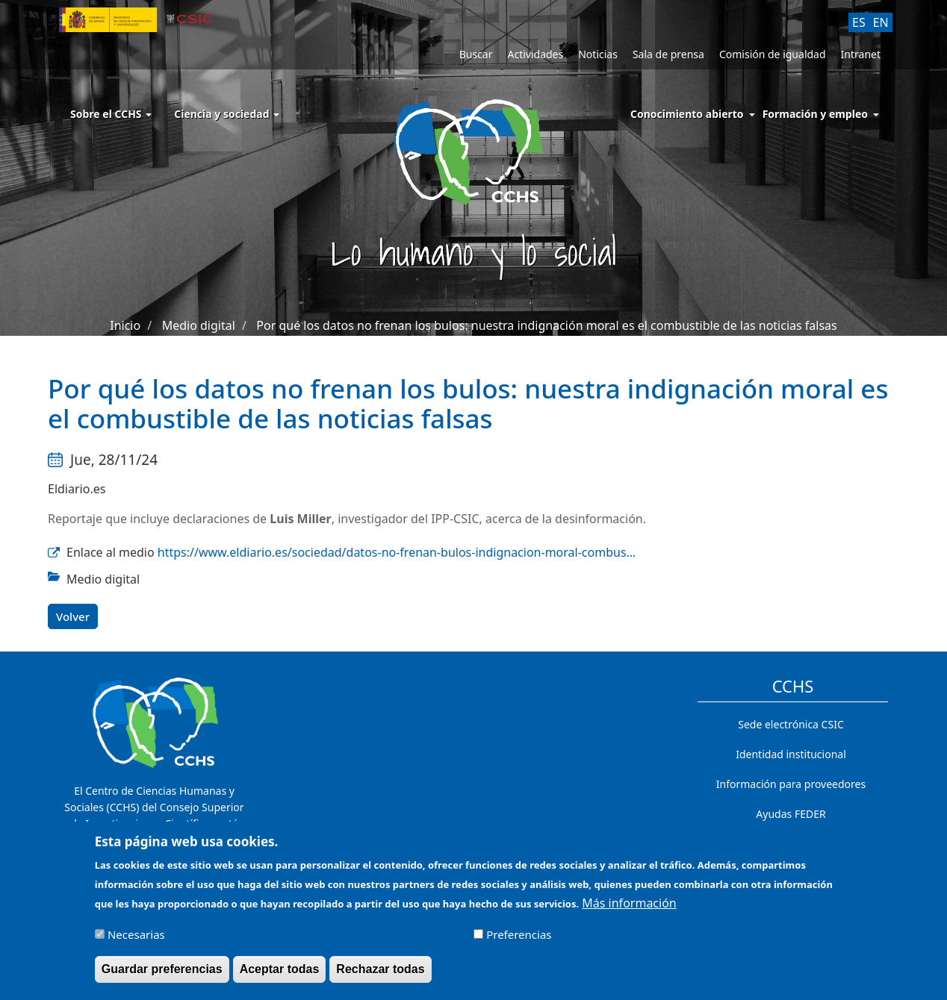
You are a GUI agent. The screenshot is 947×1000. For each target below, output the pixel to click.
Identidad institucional (791, 754)
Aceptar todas (280, 975)
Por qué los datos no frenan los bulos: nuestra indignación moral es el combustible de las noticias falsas (546, 325)
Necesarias (136, 941)
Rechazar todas (380, 975)
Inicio (125, 325)
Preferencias (518, 941)
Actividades (535, 54)
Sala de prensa (668, 54)
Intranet (861, 54)
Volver (73, 616)
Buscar (476, 54)
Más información (629, 909)
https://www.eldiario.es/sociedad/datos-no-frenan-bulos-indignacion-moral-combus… (397, 552)
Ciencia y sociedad (226, 114)
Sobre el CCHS (111, 114)
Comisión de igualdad (772, 54)
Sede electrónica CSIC (790, 724)
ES (859, 22)
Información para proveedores (791, 784)
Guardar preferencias (162, 975)
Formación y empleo (815, 114)
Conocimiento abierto (687, 114)
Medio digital (198, 325)
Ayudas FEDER (790, 814)
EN (881, 22)
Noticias (598, 54)
